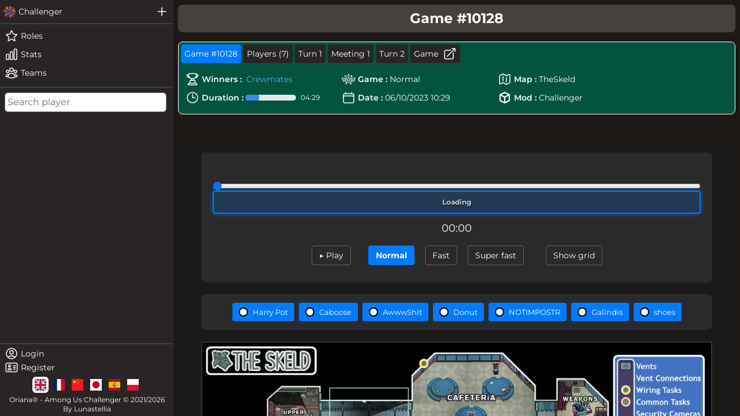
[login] (86, 354)
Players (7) (268, 54)
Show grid (574, 255)
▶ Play (331, 255)
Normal (391, 255)
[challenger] (75, 11)
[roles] (86, 36)
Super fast (495, 255)
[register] (86, 367)
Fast (441, 255)
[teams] (86, 73)
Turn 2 (392, 54)
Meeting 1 (350, 54)
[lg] (40, 385)
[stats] (86, 54)
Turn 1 (310, 54)
